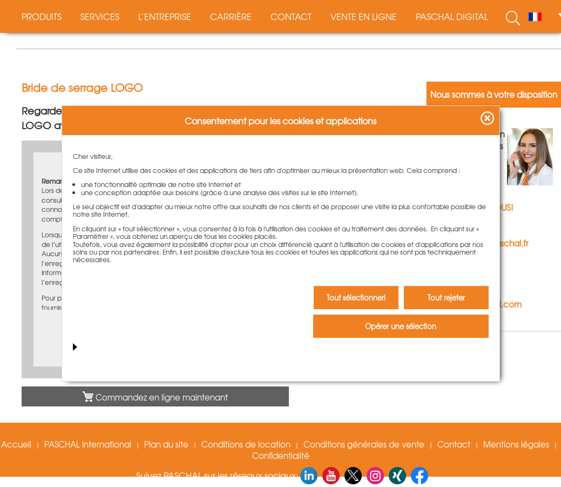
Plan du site (166, 444)
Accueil (16, 444)
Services (99, 16)
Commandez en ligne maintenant (155, 397)
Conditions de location (245, 444)
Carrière (231, 16)
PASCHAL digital (452, 16)
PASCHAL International (87, 444)
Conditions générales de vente (363, 444)
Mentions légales (516, 444)
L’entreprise (164, 16)
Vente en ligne (363, 16)
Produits (42, 16)
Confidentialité (280, 456)
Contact (291, 16)
